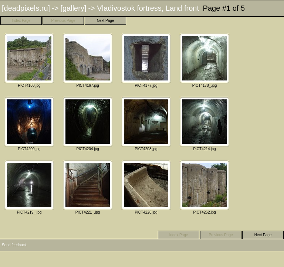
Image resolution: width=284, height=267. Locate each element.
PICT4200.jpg (29, 123)
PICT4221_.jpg (87, 187)
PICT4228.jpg (146, 187)
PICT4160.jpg (29, 60)
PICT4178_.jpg (204, 60)
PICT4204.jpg (87, 123)
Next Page (105, 21)
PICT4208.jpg (146, 123)
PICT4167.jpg (87, 60)
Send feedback (14, 245)
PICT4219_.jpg (29, 187)
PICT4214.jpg (204, 123)
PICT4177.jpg (146, 60)
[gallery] (73, 8)
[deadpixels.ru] (26, 8)
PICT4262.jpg (204, 187)
